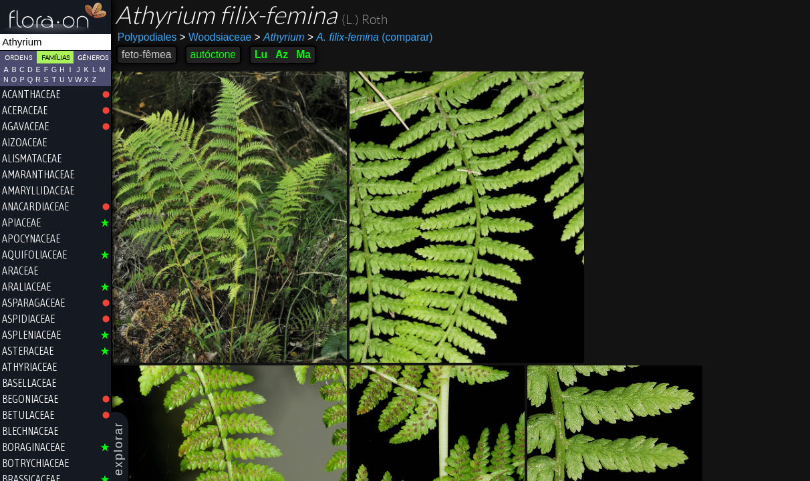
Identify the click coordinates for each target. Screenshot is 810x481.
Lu (261, 54)
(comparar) (370, 37)
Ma (303, 54)
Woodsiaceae (216, 37)
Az (281, 54)
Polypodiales (147, 37)
